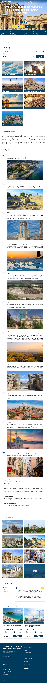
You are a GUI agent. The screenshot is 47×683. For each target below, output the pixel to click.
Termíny (9, 38)
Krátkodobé (5, 674)
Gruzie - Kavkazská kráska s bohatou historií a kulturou (33, 626)
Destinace (26, 655)
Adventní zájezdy (7, 675)
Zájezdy (26, 653)
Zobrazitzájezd (17, 636)
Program (38, 38)
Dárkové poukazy (28, 658)
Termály (5, 672)
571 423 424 (8, 656)
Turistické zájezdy (7, 671)
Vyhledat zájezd (27, 652)
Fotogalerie (9, 42)
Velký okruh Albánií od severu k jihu (12, 625)
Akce (25, 656)
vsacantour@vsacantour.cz (9, 657)
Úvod (25, 650)
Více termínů (30, 26)
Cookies (26, 661)
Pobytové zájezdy (7, 667)
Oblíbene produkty (28, 660)
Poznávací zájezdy (7, 669)
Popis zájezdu (23, 38)
